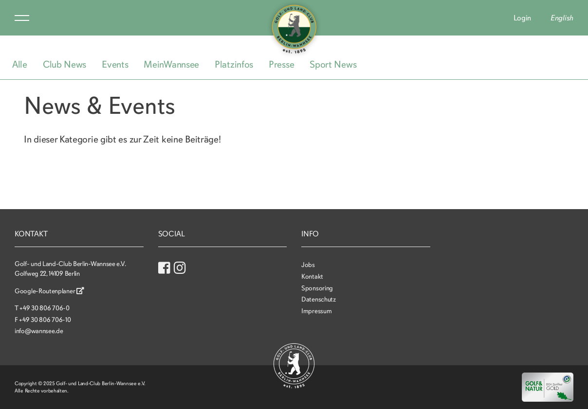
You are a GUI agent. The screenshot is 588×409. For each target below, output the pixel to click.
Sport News (333, 64)
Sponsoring (317, 288)
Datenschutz (318, 299)
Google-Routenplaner (49, 291)
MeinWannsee (171, 64)
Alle (19, 64)
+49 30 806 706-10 (45, 320)
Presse (281, 64)
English (562, 18)
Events (115, 64)
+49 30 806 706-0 (44, 308)
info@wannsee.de (39, 331)
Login (523, 18)
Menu (22, 18)
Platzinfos (234, 64)
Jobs (308, 265)
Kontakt (312, 276)
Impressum (316, 311)
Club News (64, 64)
